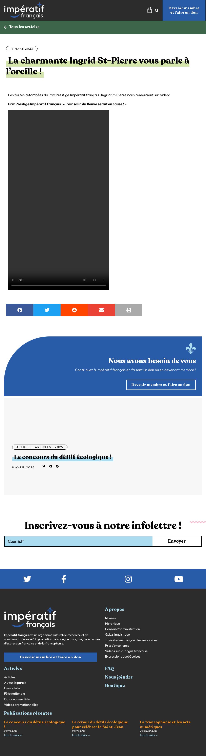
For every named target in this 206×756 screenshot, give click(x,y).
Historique (112, 623)
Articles (24, 447)
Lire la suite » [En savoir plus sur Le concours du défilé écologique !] (13, 735)
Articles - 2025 (49, 447)
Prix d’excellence (117, 645)
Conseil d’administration (122, 629)
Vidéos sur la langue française (126, 651)
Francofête (12, 688)
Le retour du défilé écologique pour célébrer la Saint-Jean (100, 724)
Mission (110, 618)
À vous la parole (15, 683)
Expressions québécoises (122, 656)
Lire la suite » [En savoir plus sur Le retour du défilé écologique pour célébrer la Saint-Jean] (81, 735)
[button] (19, 310)
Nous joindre (119, 677)
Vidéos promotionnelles (21, 705)
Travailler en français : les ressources (131, 640)
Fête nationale (14, 693)
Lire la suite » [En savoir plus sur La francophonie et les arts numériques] (149, 735)
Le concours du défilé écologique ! (62, 457)
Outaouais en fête (17, 699)
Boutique (115, 686)
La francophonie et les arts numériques (165, 724)
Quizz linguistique (117, 634)
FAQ (109, 668)
